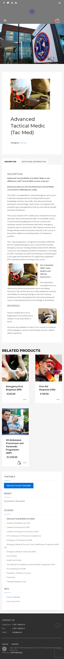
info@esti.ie (17, 632)
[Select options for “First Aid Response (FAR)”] (58, 399)
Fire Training (11, 556)
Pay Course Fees (13, 601)
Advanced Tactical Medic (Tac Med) (20, 518)
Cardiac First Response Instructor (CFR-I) (22, 531)
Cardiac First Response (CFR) (18, 527)
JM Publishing (16, 652)
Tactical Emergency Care (16, 581)
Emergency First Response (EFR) (19, 540)
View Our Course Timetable (19, 485)
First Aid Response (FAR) (16, 569)
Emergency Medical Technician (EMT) (21, 551)
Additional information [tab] (34, 161)
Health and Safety (14, 560)
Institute (14, 644)
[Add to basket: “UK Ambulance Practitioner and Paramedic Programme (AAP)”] (19, 463)
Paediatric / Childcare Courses (19, 573)
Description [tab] (10, 161)
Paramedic (11, 577)
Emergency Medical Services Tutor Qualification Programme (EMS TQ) (31, 546)
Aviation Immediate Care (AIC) (18, 523)
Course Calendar (13, 597)
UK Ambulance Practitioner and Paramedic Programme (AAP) (31, 564)
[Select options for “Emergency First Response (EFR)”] (24, 399)
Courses (23, 143)
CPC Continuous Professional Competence (24, 536)
